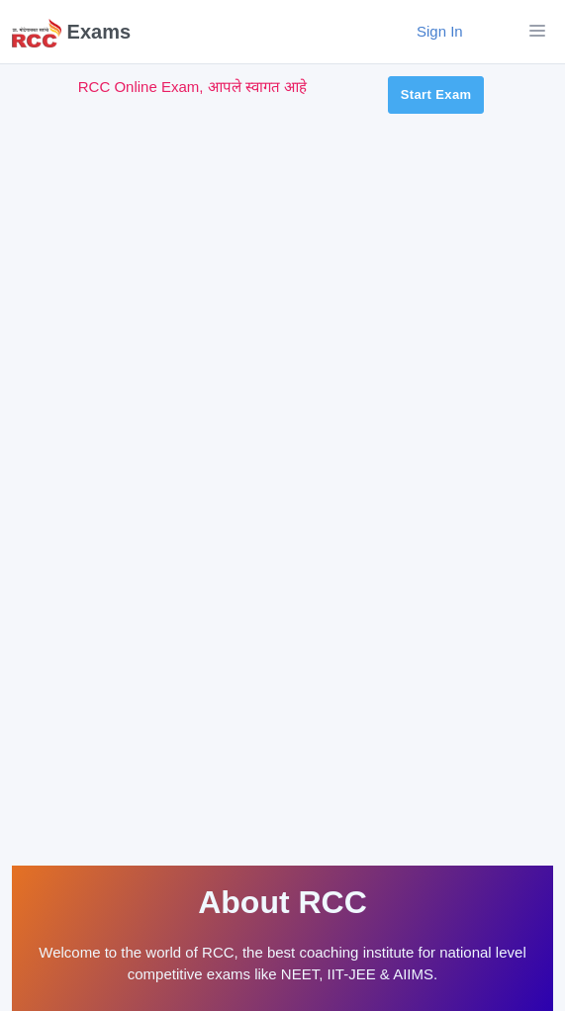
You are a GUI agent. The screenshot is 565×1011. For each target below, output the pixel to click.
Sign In (451, 31)
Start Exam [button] (436, 94)
